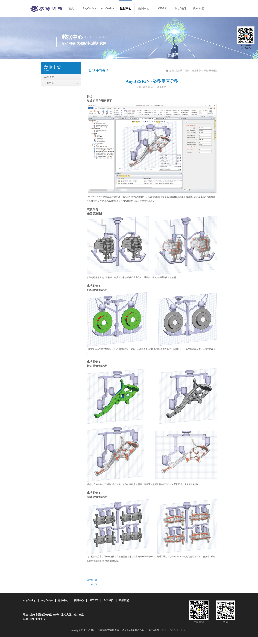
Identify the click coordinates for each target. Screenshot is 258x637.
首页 (71, 8)
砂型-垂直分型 (210, 70)
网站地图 (153, 630)
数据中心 (196, 70)
